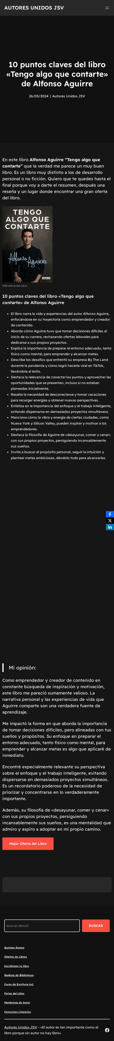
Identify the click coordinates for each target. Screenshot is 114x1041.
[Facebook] (110, 514)
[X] (110, 520)
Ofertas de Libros (15, 956)
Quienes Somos (14, 947)
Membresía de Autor (17, 1002)
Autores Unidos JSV (34, 7)
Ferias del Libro (14, 993)
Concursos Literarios (17, 1011)
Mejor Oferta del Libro (28, 843)
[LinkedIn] (110, 527)
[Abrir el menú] (107, 7)
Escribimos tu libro (16, 966)
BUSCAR (96, 926)
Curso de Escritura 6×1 (19, 984)
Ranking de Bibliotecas (19, 975)
